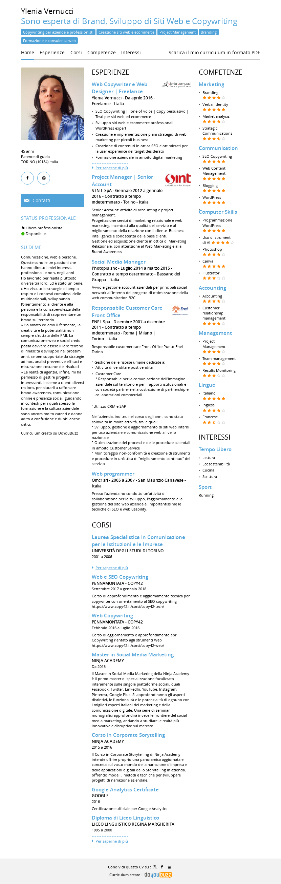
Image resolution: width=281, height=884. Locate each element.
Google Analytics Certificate (125, 789)
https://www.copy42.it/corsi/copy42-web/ (128, 645)
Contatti (40, 200)
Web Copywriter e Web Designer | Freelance (119, 88)
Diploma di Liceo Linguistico (125, 817)
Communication (218, 148)
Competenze (220, 72)
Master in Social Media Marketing (133, 654)
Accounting (212, 287)
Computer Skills (218, 211)
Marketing (211, 84)
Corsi (101, 525)
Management (215, 333)
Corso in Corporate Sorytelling (128, 734)
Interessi (215, 437)
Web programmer (113, 473)
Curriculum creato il (140, 874)
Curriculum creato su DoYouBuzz (49, 433)
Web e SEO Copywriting (120, 576)
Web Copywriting (112, 615)
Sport (205, 487)
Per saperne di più (111, 167)
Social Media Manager (119, 261)
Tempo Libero (215, 449)
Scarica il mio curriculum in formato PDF (214, 52)
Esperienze (110, 72)
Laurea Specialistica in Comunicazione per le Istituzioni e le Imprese (138, 541)
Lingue (207, 384)
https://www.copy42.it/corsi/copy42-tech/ (128, 606)
